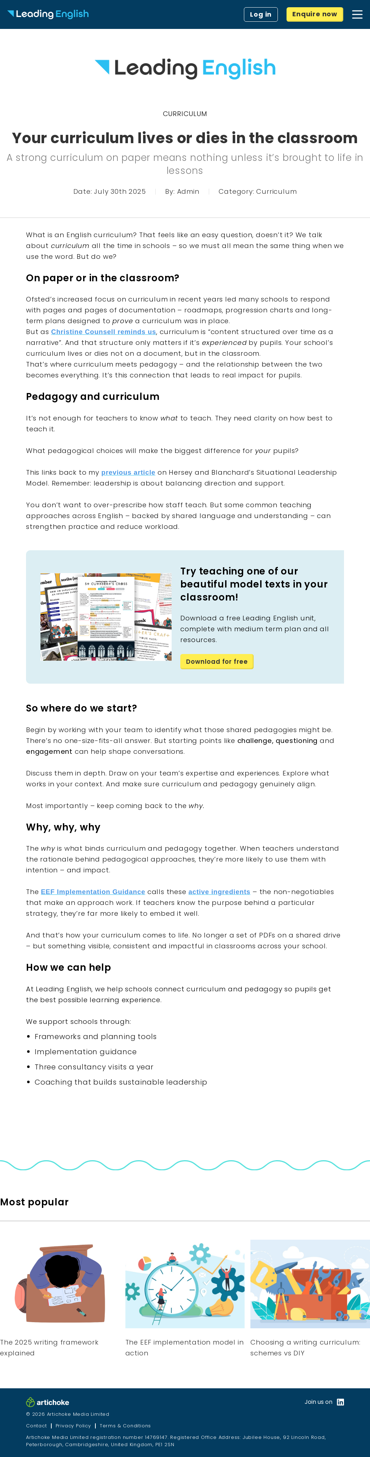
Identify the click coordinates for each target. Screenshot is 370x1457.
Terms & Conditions (125, 1425)
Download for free (218, 661)
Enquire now (314, 13)
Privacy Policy (73, 1425)
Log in (261, 14)
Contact (36, 1425)
